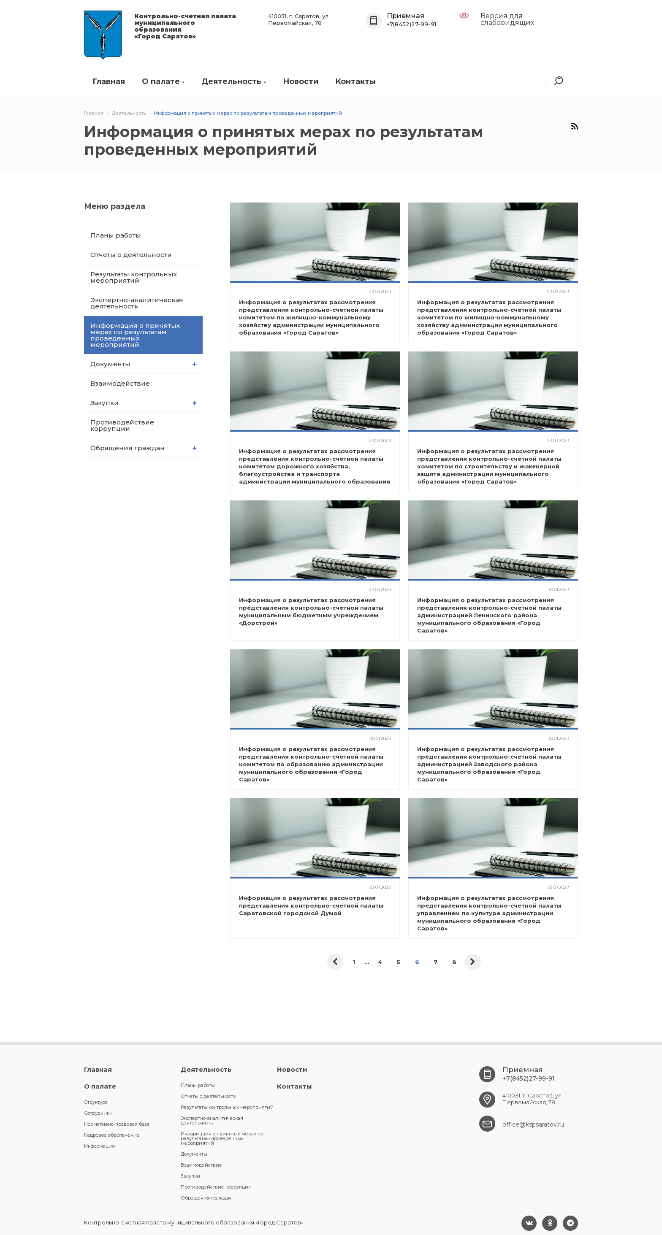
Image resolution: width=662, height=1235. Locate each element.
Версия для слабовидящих (507, 19)
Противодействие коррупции (122, 425)
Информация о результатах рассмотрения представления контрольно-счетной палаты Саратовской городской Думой (311, 905)
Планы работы (115, 235)
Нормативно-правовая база (116, 1124)
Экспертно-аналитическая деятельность (136, 303)
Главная (108, 81)
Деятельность (233, 81)
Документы (143, 364)
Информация (99, 1146)
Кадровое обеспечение (112, 1135)
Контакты (355, 81)
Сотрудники (98, 1113)
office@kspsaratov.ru (533, 1124)
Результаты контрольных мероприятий (133, 277)
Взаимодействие (120, 383)
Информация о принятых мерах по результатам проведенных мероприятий (135, 335)
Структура (96, 1102)
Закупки (143, 403)
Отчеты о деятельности (131, 255)
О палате (163, 81)
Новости (300, 81)
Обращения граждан (143, 448)
